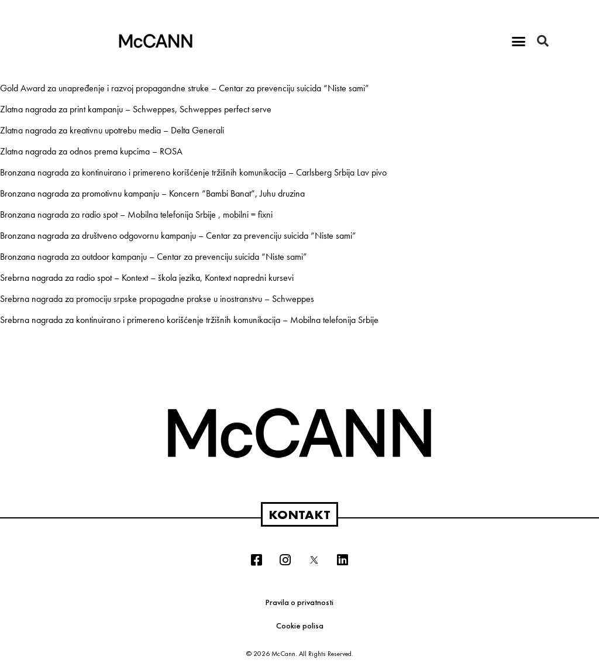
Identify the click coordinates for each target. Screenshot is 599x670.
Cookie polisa (299, 625)
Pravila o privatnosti (299, 602)
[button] (519, 41)
